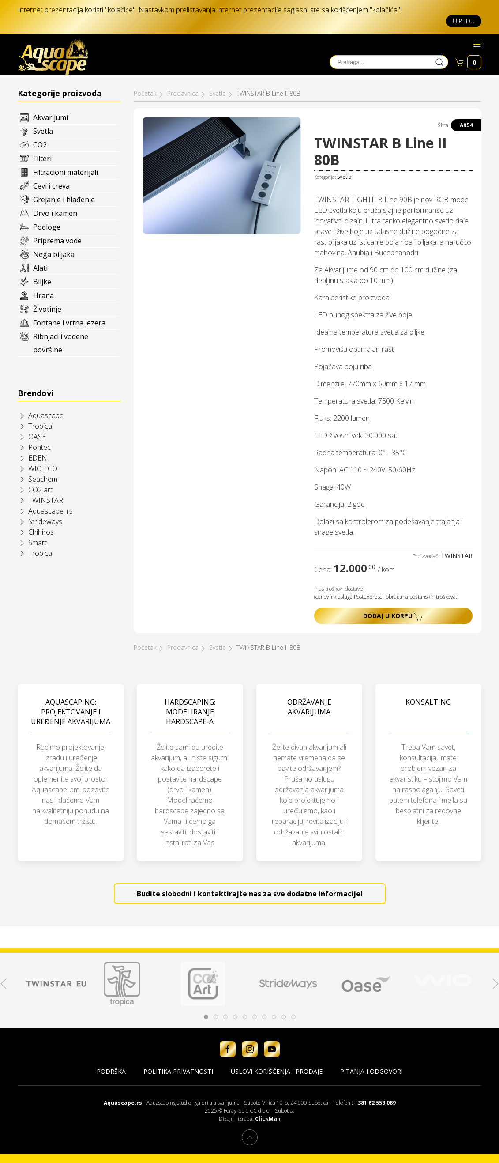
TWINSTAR (45, 500)
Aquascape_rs (50, 511)
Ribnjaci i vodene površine (60, 343)
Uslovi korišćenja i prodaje (277, 1071)
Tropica (40, 553)
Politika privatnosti (178, 1071)
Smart (37, 543)
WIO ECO (42, 468)
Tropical (40, 426)
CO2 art (40, 490)
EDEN (37, 458)
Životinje (47, 309)
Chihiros (41, 532)
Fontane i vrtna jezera (69, 323)
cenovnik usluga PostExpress (348, 596)
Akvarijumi (50, 117)
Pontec (39, 447)
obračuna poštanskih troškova (421, 596)
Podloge (46, 227)
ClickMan (268, 1118)
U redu (464, 21)
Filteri (42, 158)
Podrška (111, 1071)
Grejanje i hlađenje (64, 199)
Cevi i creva (51, 186)
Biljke (42, 282)
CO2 (40, 145)
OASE (37, 437)
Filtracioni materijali (65, 172)
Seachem (42, 479)
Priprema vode (57, 240)
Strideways (45, 521)
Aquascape (46, 415)
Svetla (43, 131)
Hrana (43, 295)
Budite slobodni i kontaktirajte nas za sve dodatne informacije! (250, 894)
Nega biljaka (54, 254)
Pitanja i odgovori (371, 1071)
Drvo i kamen (55, 213)
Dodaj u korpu (393, 616)
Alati (40, 268)
